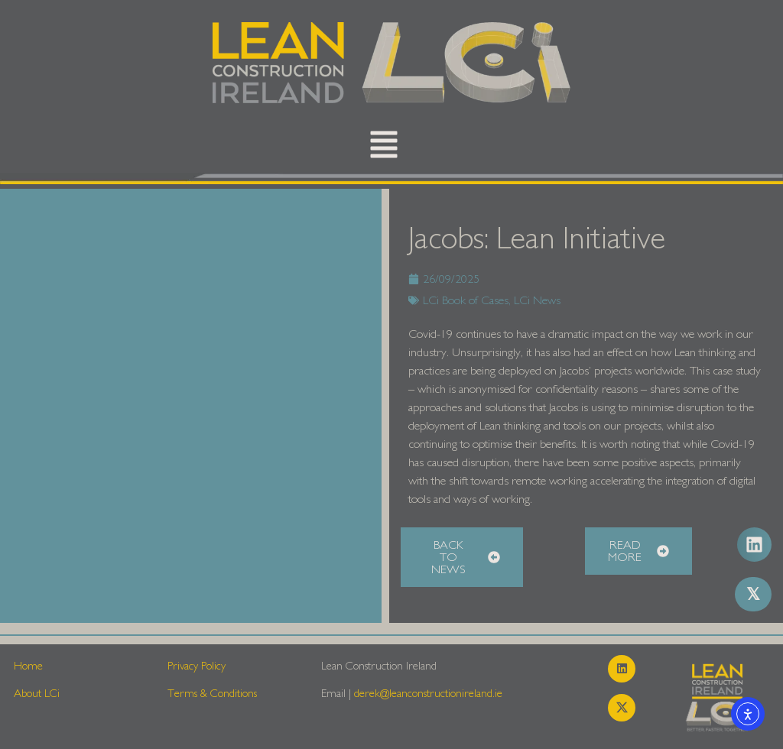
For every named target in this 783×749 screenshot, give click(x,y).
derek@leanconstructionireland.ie (428, 693)
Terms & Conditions (212, 693)
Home (28, 666)
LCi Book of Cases (465, 300)
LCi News (537, 300)
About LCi (37, 693)
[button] (384, 148)
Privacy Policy (196, 666)
